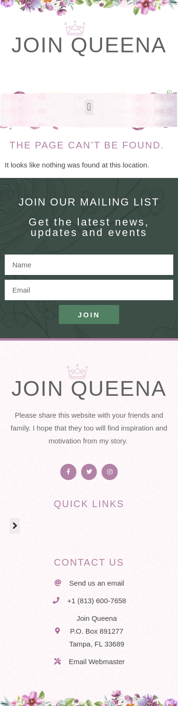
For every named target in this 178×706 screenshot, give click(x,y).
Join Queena (89, 45)
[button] (89, 107)
